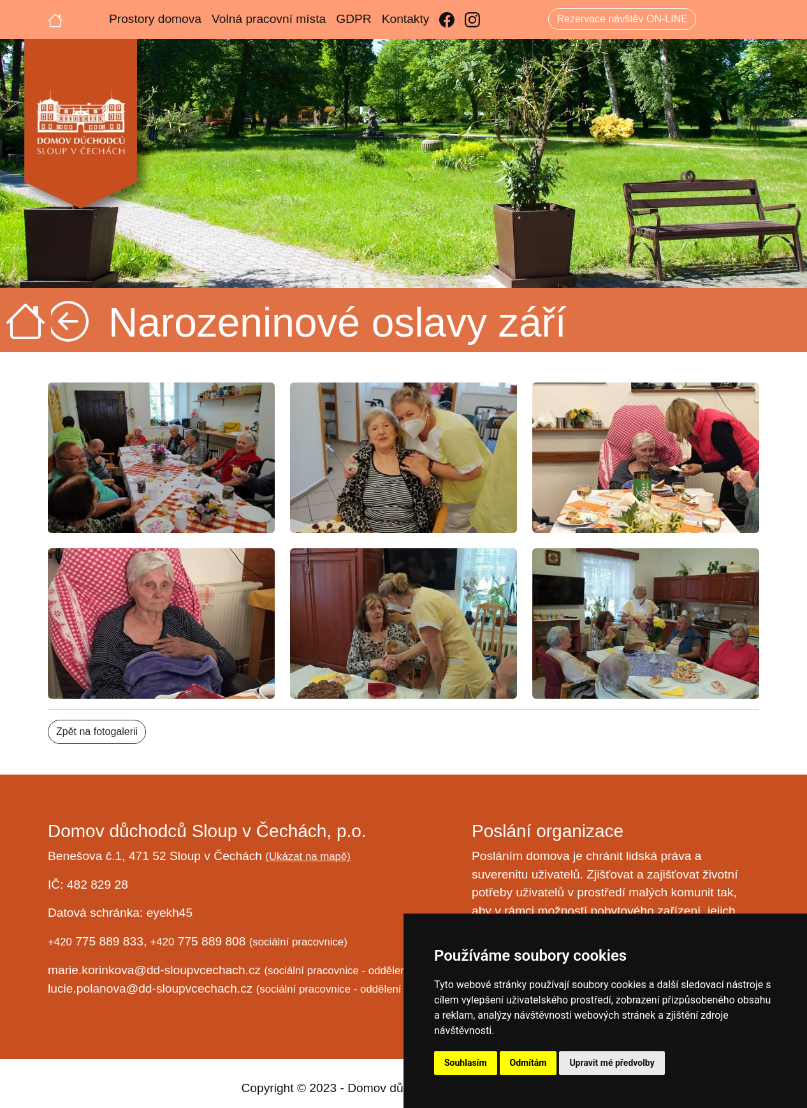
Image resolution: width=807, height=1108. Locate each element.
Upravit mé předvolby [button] (611, 1063)
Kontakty (406, 19)
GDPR (353, 19)
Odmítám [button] (528, 1063)
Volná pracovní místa (269, 19)
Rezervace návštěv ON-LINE (621, 18)
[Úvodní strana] (55, 19)
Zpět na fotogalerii (97, 731)
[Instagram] (472, 19)
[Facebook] (447, 19)
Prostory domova (155, 19)
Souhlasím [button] (465, 1063)
